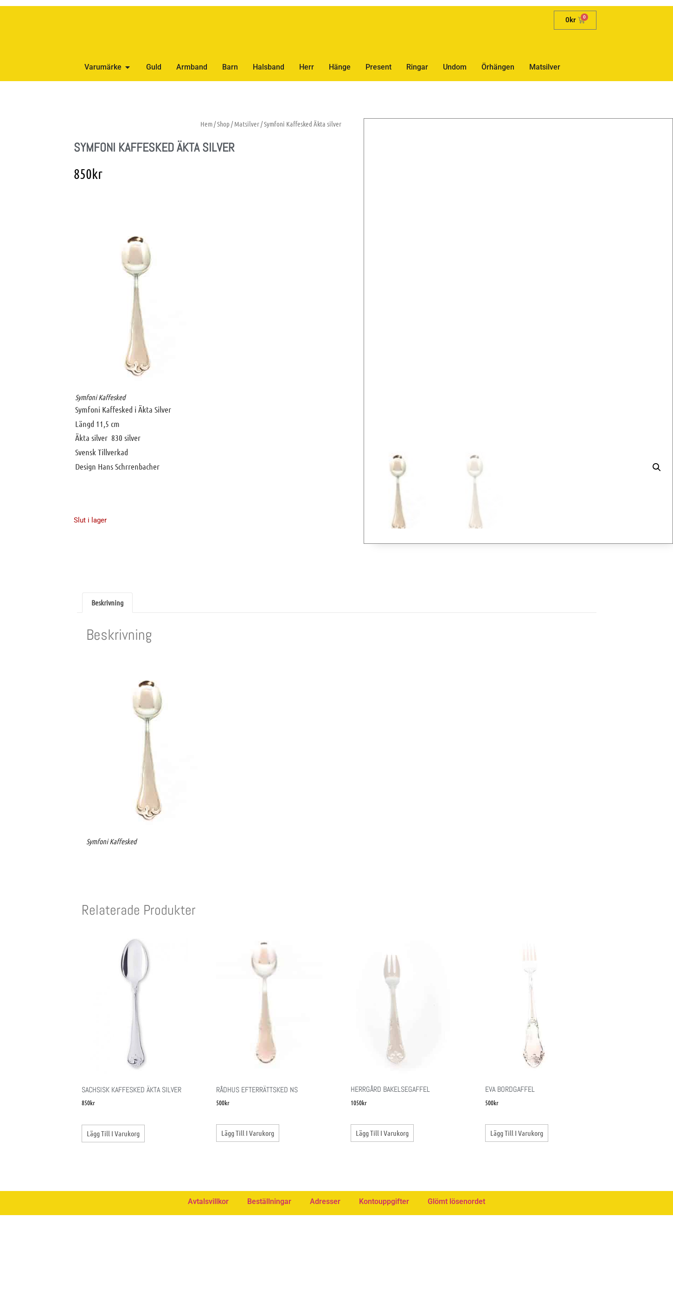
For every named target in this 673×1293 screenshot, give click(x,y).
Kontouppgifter (384, 1279)
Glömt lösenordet (456, 1279)
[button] (656, 134)
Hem (206, 124)
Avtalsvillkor (208, 1279)
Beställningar (269, 1279)
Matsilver (246, 124)
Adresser (325, 1279)
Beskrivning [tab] (107, 680)
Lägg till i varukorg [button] (113, 1211)
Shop (223, 124)
